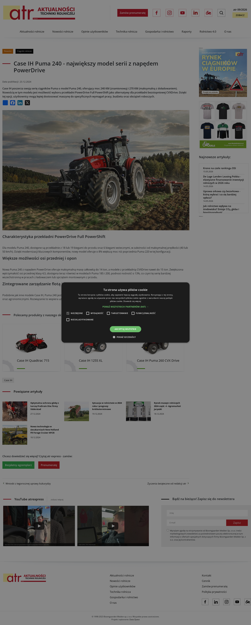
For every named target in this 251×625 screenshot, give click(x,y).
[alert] (125, 312)
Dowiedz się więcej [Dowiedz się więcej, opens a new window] (132, 301)
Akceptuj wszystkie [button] (125, 329)
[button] (125, 306)
